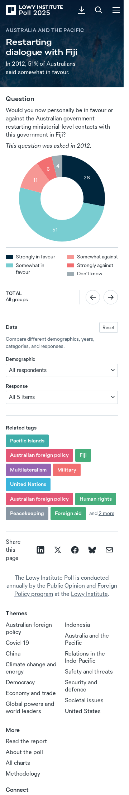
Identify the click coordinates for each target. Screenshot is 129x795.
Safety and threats (89, 671)
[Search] (99, 10)
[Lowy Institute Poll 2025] (34, 10)
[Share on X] (58, 550)
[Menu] (116, 10)
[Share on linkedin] (40, 550)
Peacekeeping (27, 513)
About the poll (24, 751)
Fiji (83, 455)
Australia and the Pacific (45, 30)
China (13, 653)
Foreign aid (68, 513)
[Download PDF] (82, 10)
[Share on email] (109, 550)
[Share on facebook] (75, 550)
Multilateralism (28, 470)
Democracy (20, 682)
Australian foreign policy (39, 455)
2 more (106, 513)
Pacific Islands (27, 440)
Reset (108, 327)
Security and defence (81, 686)
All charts (18, 762)
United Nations (28, 484)
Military (66, 470)
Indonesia (77, 624)
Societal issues (84, 700)
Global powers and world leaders (30, 707)
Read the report (26, 741)
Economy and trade (31, 693)
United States (83, 710)
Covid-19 (17, 642)
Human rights (96, 499)
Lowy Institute (89, 593)
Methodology (23, 773)
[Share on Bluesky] (92, 550)
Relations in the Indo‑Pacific (85, 657)
